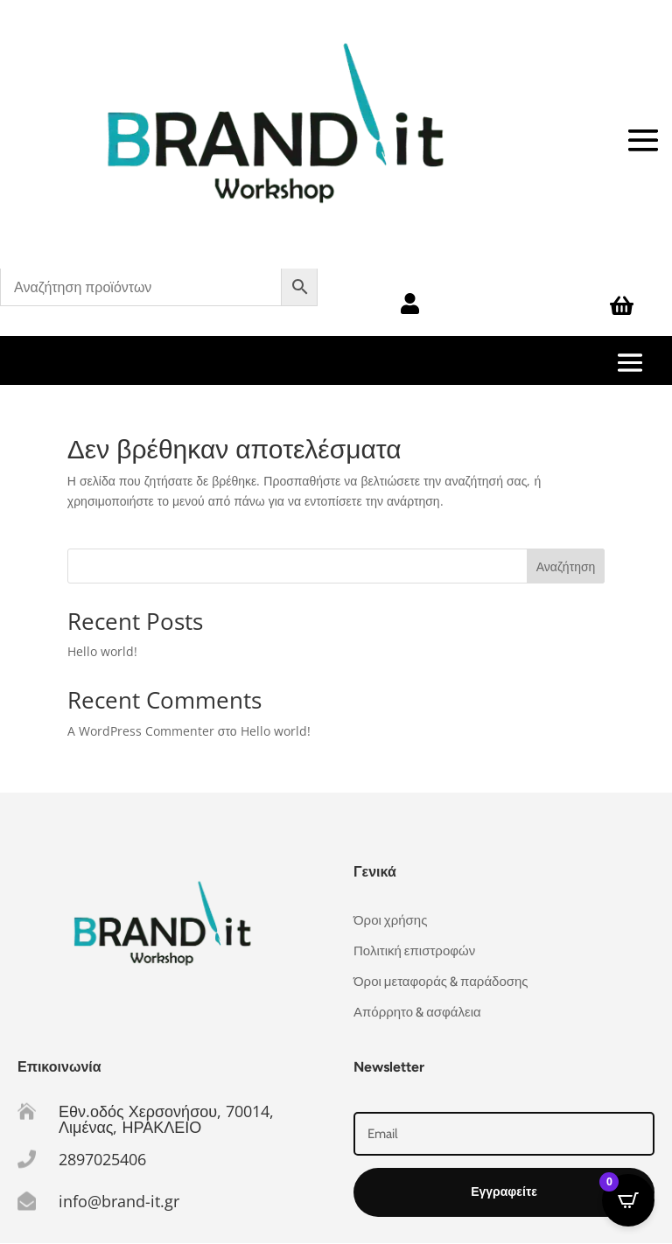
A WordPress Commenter (140, 731)
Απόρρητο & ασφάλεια (417, 1012)
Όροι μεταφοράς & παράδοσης (441, 981)
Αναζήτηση (566, 566)
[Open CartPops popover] (628, 1200)
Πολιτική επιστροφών (414, 951)
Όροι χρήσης (390, 920)
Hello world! (102, 651)
